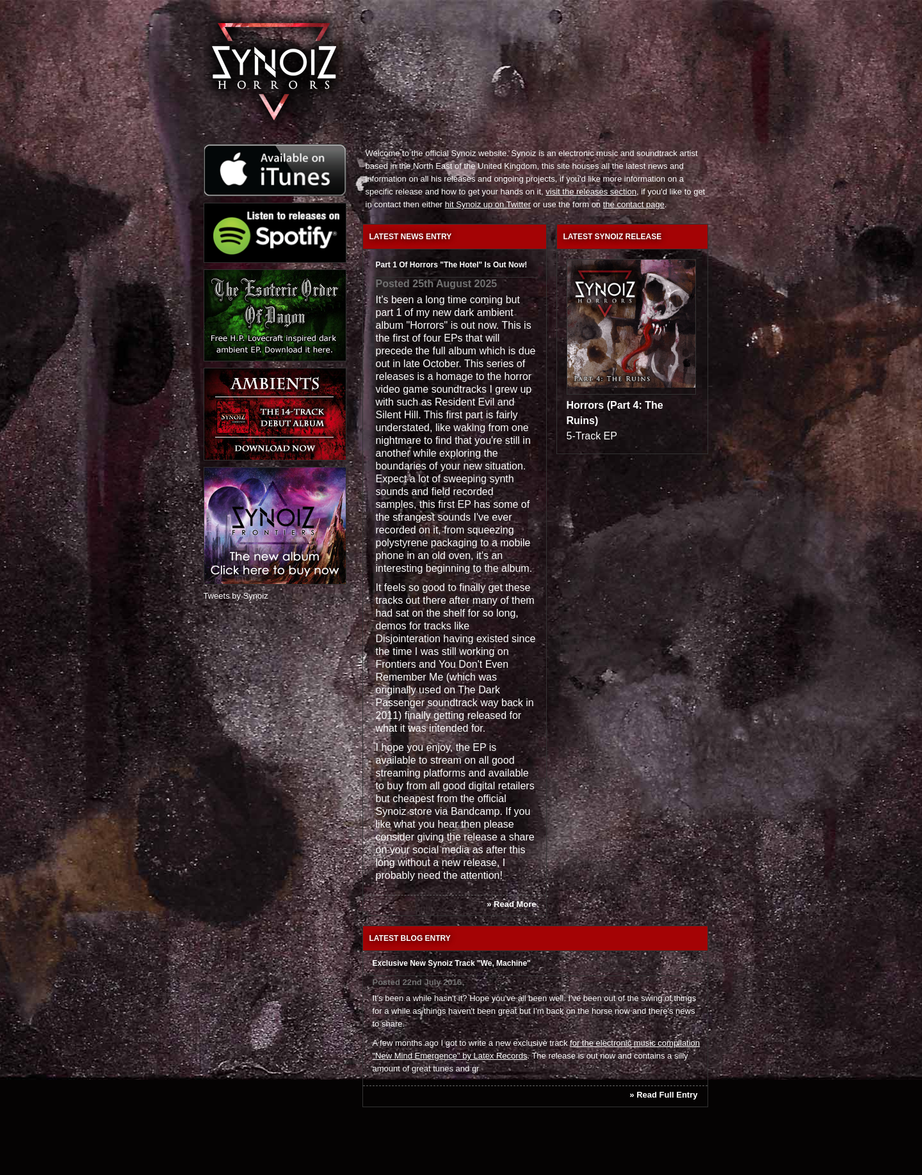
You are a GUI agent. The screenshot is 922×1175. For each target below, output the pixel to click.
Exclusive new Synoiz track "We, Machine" (452, 963)
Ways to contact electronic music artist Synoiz (643, 28)
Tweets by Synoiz (236, 596)
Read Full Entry (666, 1095)
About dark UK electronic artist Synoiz (529, 28)
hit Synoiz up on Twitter (488, 204)
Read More (515, 904)
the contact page (634, 204)
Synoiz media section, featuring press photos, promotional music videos (535, 51)
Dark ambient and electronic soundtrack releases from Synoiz (472, 51)
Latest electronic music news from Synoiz (477, 28)
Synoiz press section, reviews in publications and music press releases (587, 51)
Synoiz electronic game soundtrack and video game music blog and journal (581, 28)
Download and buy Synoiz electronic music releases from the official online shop (652, 51)
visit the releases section (591, 191)
